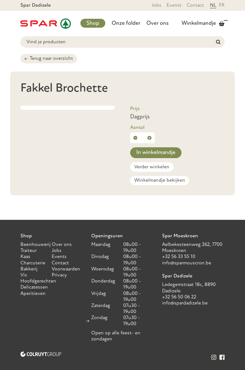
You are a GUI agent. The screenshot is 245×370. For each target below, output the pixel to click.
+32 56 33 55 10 (178, 256)
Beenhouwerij (35, 244)
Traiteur (28, 250)
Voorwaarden (66, 269)
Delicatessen (34, 287)
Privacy (59, 275)
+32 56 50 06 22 (179, 297)
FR (222, 5)
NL (213, 5)
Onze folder (126, 23)
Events (174, 5)
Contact (195, 5)
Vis (23, 275)
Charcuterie (32, 263)
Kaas (25, 256)
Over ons (157, 23)
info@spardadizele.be (185, 303)
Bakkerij (29, 269)
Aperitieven (33, 293)
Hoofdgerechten (38, 281)
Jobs (156, 5)
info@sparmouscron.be (186, 263)
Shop (92, 23)
